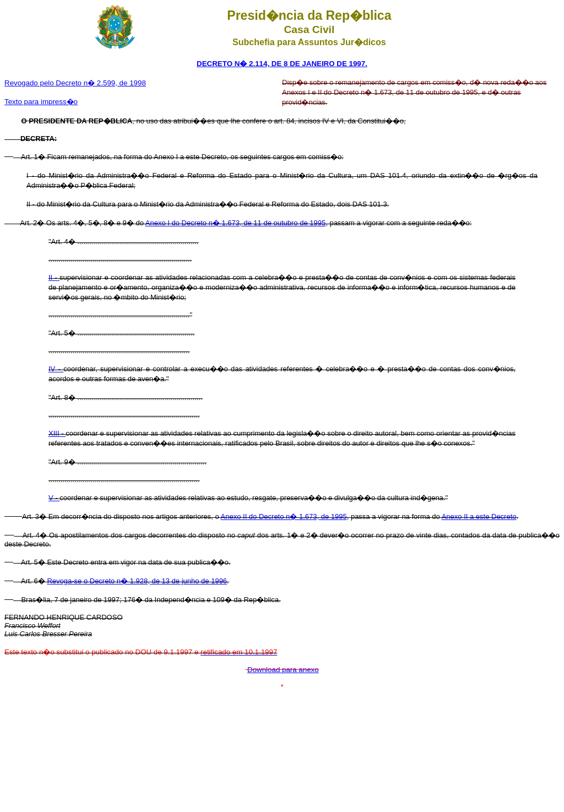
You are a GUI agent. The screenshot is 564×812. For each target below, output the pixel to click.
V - (53, 498)
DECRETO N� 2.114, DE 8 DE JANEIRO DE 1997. (282, 63)
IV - (55, 369)
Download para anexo (283, 669)
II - (53, 277)
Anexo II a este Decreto (479, 516)
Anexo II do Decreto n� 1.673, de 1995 (284, 516)
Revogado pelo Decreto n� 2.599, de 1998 (75, 83)
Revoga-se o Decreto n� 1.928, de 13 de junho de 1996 (137, 581)
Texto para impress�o (41, 102)
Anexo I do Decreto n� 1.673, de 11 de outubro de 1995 (235, 223)
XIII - (57, 433)
